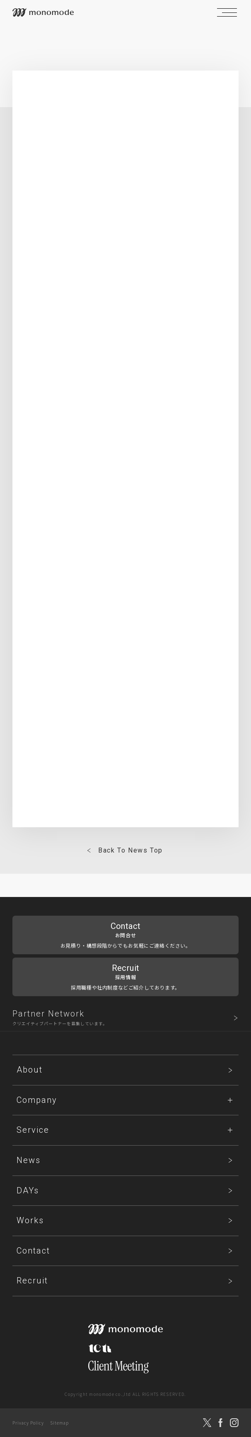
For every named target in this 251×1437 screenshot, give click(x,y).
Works (30, 1220)
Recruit (32, 1280)
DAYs (28, 1190)
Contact (33, 1251)
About (30, 1070)
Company (37, 1100)
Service (33, 1130)
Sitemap (59, 1423)
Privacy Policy (28, 1423)
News (29, 1160)
